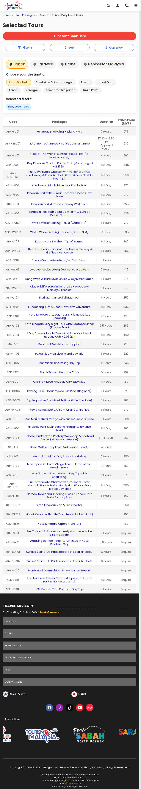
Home (7, 15)
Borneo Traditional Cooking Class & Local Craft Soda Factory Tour (59, 495)
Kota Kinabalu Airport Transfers (59, 524)
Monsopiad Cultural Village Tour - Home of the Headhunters (59, 465)
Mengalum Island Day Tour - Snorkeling (59, 456)
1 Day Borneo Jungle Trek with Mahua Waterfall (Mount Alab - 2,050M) (59, 335)
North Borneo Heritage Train (59, 372)
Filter (25, 48)
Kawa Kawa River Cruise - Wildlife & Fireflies (59, 410)
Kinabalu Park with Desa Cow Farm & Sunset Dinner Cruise (59, 213)
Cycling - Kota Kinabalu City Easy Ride (59, 382)
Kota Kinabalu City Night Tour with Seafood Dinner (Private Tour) (59, 325)
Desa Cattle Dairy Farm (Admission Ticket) (59, 447)
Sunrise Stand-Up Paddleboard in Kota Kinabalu (59, 552)
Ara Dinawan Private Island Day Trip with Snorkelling (59, 475)
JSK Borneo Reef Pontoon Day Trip (59, 589)
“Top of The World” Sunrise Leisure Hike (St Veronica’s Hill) (59, 155)
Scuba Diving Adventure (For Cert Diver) (59, 260)
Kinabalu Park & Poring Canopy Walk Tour (59, 204)
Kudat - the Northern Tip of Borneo (59, 241)
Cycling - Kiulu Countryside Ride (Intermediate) (59, 400)
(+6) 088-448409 (71, 783)
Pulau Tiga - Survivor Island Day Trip (59, 354)
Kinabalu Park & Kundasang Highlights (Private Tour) (59, 428)
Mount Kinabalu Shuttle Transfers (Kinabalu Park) (59, 514)
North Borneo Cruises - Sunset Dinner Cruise (59, 143)
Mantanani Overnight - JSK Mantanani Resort (59, 570)
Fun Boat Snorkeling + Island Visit (59, 131)
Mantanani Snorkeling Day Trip (59, 363)
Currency (114, 48)
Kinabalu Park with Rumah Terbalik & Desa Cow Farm (59, 194)
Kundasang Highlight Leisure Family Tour (59, 185)
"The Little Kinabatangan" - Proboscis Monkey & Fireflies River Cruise (59, 250)
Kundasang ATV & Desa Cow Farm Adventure (59, 307)
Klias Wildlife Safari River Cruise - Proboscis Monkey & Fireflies (59, 288)
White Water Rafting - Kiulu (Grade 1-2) (59, 223)
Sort (69, 48)
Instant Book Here (69, 36)
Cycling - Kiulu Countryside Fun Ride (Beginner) (59, 391)
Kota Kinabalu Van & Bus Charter (59, 505)
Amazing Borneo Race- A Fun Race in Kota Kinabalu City (59, 542)
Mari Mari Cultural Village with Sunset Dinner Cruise (59, 419)
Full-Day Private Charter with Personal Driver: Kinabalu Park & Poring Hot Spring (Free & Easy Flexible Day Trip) (59, 485)
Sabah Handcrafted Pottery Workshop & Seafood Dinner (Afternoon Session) (59, 437)
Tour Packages (25, 15)
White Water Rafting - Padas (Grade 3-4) (59, 232)
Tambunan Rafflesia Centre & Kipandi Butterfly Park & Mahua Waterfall (59, 579)
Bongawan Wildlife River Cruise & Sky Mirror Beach (59, 279)
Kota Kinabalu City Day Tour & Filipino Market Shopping (59, 316)
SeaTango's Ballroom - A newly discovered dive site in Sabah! (59, 533)
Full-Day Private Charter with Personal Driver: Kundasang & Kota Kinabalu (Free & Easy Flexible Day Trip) (59, 175)
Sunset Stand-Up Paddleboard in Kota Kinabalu (59, 561)
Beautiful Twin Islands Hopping (59, 344)
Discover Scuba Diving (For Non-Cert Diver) (59, 269)
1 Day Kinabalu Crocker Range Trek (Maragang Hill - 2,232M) (59, 164)
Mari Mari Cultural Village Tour (59, 297)
